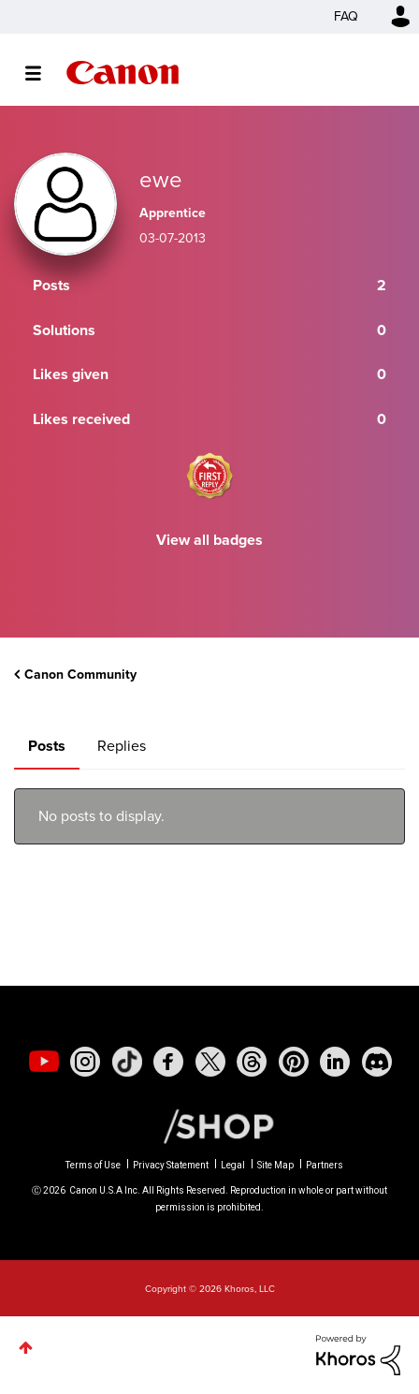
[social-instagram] (85, 1062)
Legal (233, 1165)
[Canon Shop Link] (209, 1125)
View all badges (209, 539)
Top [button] (25, 1347)
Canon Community (122, 72)
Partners (324, 1165)
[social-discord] (377, 1062)
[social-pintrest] (294, 1062)
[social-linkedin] (335, 1062)
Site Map (275, 1165)
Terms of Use (93, 1165)
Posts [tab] (46, 745)
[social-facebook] (168, 1062)
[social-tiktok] (127, 1062)
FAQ (346, 16)
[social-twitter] (210, 1062)
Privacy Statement (171, 1165)
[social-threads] (252, 1062)
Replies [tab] (121, 745)
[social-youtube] (44, 1062)
